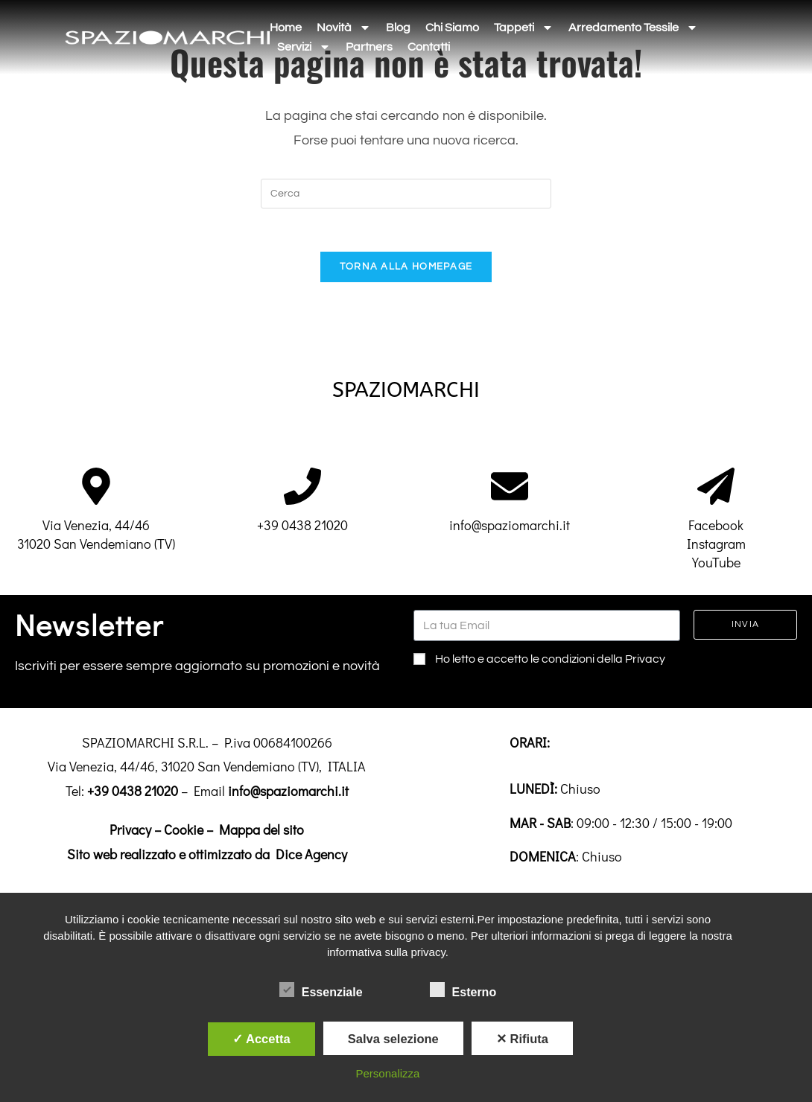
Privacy (130, 832)
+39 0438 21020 (302, 527)
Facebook (715, 527)
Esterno (463, 990)
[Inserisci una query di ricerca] (406, 193)
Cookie (183, 832)
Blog (398, 28)
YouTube (716, 565)
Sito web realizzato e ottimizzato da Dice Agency (207, 856)
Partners (369, 47)
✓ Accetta (261, 1038)
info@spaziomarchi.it (509, 527)
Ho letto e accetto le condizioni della (550, 662)
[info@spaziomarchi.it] (509, 488)
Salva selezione (393, 1038)
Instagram (716, 546)
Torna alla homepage (406, 269)
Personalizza (388, 1073)
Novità (344, 27)
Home (286, 28)
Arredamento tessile (633, 27)
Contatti (428, 47)
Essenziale (321, 990)
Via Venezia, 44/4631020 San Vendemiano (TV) (96, 536)
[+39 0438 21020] (302, 488)
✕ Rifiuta (522, 1038)
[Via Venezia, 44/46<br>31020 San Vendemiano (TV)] (96, 488)
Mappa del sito (261, 832)
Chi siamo (452, 28)
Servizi (304, 47)
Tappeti (524, 27)
